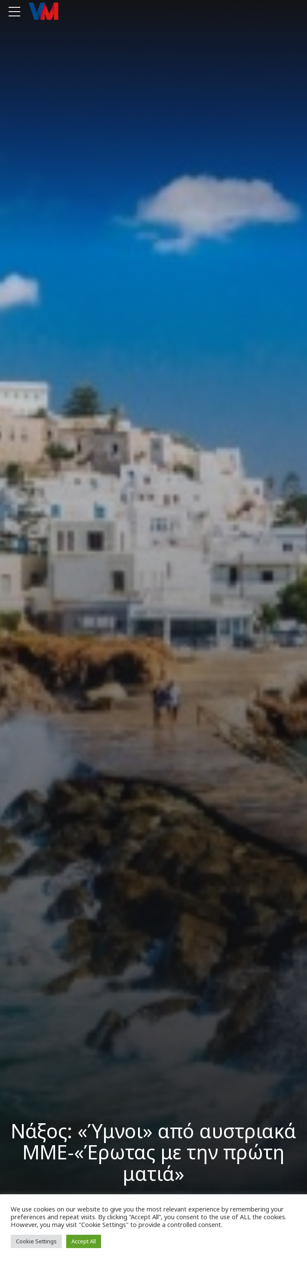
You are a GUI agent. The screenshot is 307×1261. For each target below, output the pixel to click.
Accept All (83, 1241)
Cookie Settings (36, 1241)
